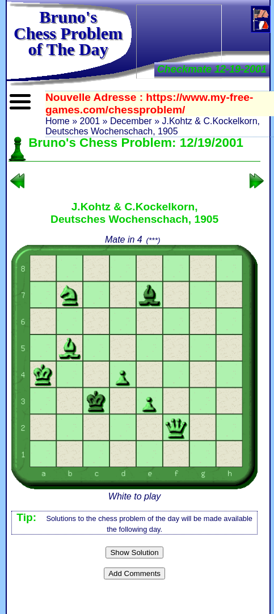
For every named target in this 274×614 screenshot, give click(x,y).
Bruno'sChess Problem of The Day (68, 32)
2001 (89, 121)
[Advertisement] (179, 40)
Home (57, 121)
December (131, 121)
